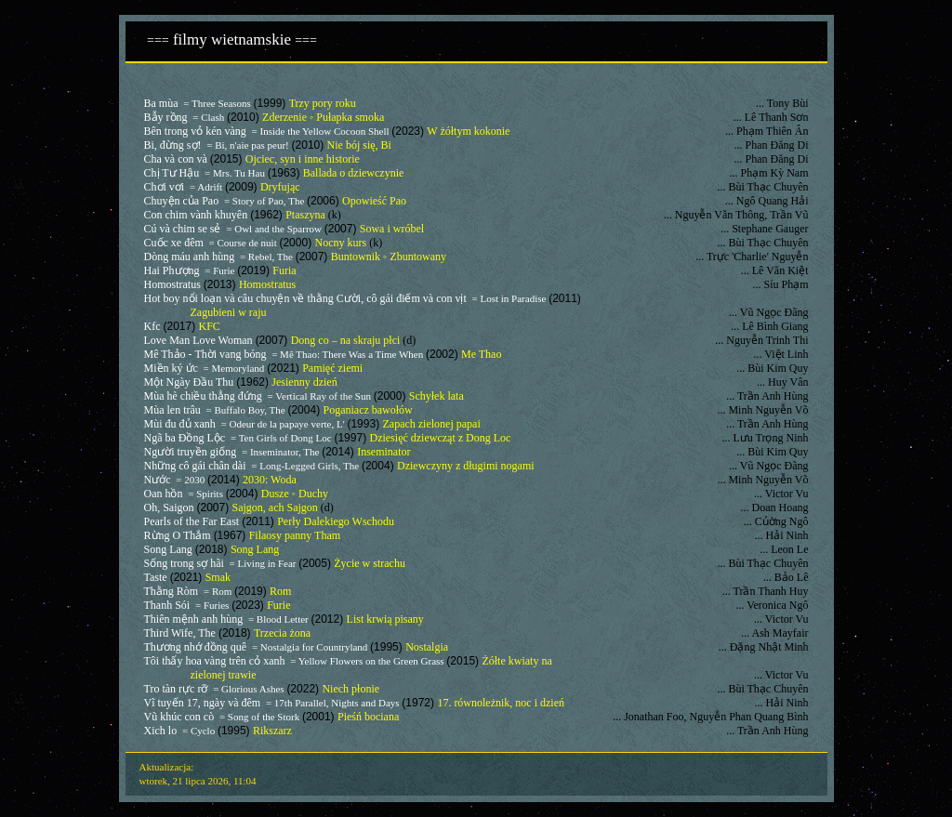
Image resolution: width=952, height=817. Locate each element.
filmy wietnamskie (228, 39)
